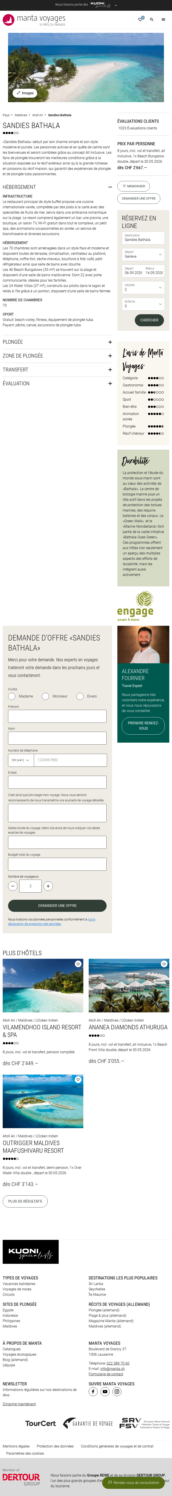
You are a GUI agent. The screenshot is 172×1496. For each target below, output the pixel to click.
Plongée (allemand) (104, 1246)
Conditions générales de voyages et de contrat (117, 1382)
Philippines (11, 1257)
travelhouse (24, 1479)
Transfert (15, 306)
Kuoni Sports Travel (107, 1468)
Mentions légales (16, 1382)
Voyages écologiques (19, 1290)
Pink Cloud (112, 1473)
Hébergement (19, 123)
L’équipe (9, 1301)
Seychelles (97, 1225)
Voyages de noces (17, 1225)
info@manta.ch (112, 1304)
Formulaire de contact (106, 1310)
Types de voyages (20, 1213)
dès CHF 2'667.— (132, 103)
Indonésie (10, 1251)
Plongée (13, 278)
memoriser (133, 122)
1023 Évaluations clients (137, 64)
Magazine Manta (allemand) (111, 1257)
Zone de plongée (23, 292)
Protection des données (55, 1382)
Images (25, 29)
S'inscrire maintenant (19, 1340)
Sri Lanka (96, 1220)
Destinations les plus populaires (123, 1213)
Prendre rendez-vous (143, 662)
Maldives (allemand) (105, 1262)
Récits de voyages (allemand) (119, 1240)
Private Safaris (87, 1473)
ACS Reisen (12, 1463)
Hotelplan (159, 1463)
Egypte (8, 1246)
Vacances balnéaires (19, 1220)
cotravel (49, 1463)
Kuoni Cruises (77, 1468)
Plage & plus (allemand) (107, 1251)
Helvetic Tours (136, 1463)
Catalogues (12, 1285)
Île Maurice (97, 1230)
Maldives (10, 1262)
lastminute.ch (139, 1468)
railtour (131, 1473)
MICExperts (30, 1473)
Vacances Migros (57, 1473)
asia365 (32, 1463)
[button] (152, 20)
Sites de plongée (20, 1240)
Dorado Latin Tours (76, 1463)
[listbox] (144, 190)
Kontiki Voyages (19, 1468)
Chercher (149, 256)
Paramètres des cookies (25, 1389)
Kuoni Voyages (49, 1468)
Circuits (9, 1230)
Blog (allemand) (15, 1296)
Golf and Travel (108, 1463)
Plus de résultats (25, 1137)
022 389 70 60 (118, 1299)
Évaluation (16, 319)
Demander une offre (139, 134)
